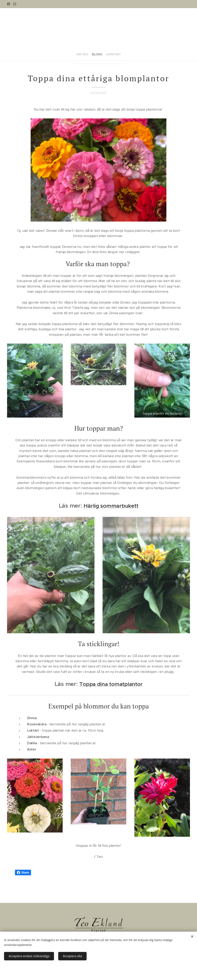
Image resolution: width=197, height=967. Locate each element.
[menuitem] (78, 52)
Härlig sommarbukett (111, 505)
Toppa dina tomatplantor (110, 684)
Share (23, 872)
